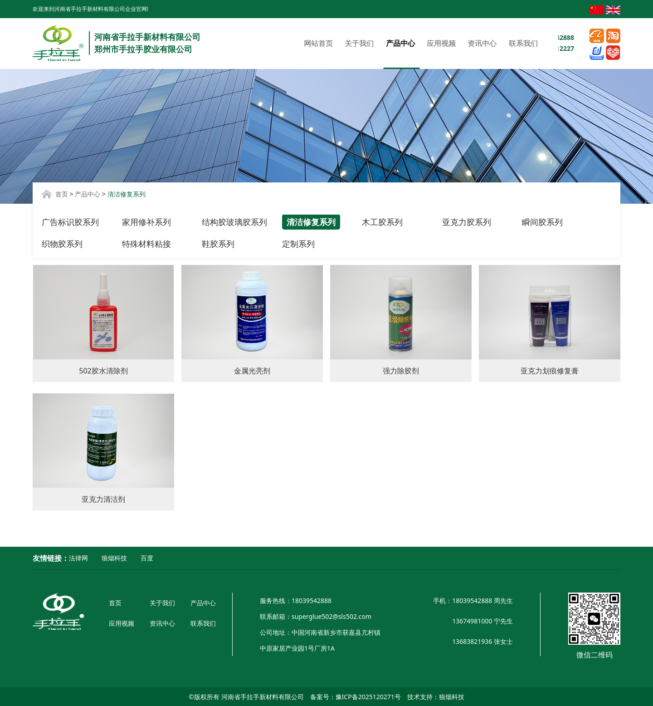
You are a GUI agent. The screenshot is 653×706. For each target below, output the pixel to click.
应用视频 (362, 43)
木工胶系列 (382, 221)
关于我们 (280, 43)
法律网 (78, 558)
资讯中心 (403, 43)
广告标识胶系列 (70, 221)
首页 (61, 194)
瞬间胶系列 (542, 221)
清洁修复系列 (311, 221)
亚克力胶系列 (466, 221)
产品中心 (321, 43)
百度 (147, 558)
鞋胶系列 (218, 243)
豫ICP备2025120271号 (368, 696)
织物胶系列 (62, 243)
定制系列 (298, 243)
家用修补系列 (146, 221)
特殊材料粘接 (146, 243)
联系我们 (444, 43)
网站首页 (239, 43)
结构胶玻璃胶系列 (234, 221)
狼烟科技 (114, 558)
